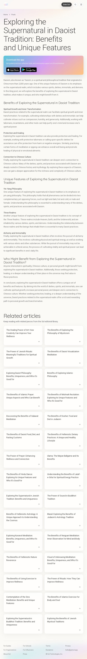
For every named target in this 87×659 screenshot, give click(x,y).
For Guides (7, 646)
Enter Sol (66, 4)
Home (6, 15)
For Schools (27, 646)
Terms (48, 646)
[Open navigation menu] (81, 4)
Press (25, 654)
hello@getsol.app (71, 650)
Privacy (68, 646)
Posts (13, 15)
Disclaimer (49, 650)
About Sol (7, 654)
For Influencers (28, 650)
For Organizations (10, 650)
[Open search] (75, 4)
